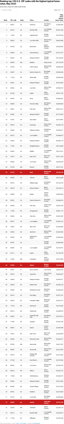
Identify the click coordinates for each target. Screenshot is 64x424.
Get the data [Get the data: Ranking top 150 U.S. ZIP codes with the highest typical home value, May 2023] (23, 423)
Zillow (17, 423)
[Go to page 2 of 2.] (62, 10)
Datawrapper (37, 423)
